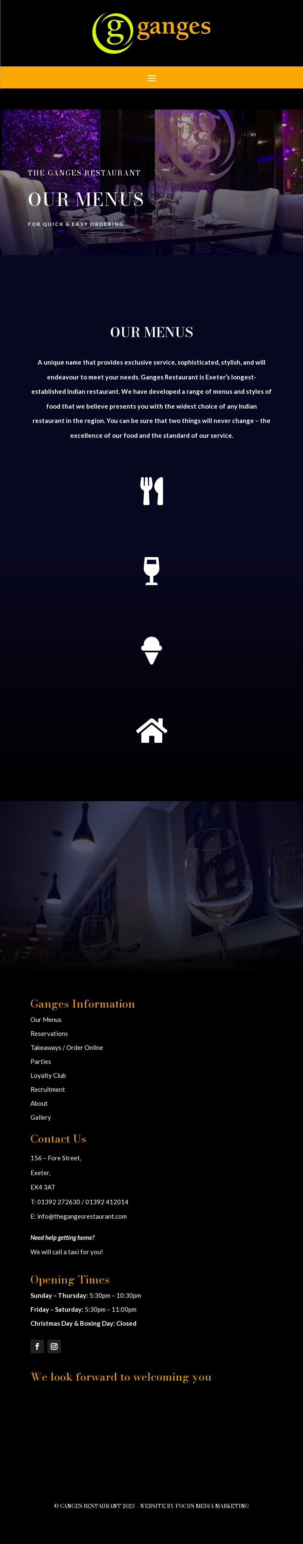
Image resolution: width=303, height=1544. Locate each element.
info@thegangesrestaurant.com (82, 1216)
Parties (40, 1061)
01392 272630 (58, 1202)
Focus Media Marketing (212, 1506)
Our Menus (46, 1019)
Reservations (49, 1033)
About (39, 1103)
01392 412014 (106, 1202)
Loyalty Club (48, 1075)
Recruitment (47, 1089)
